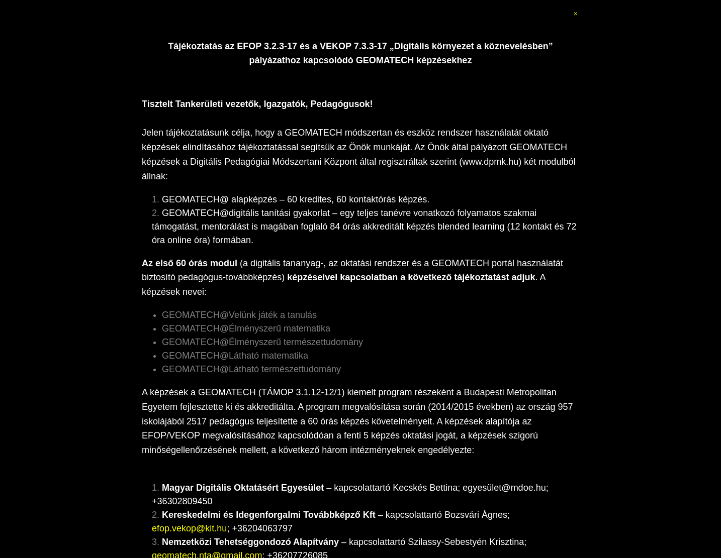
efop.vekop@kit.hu (189, 528)
